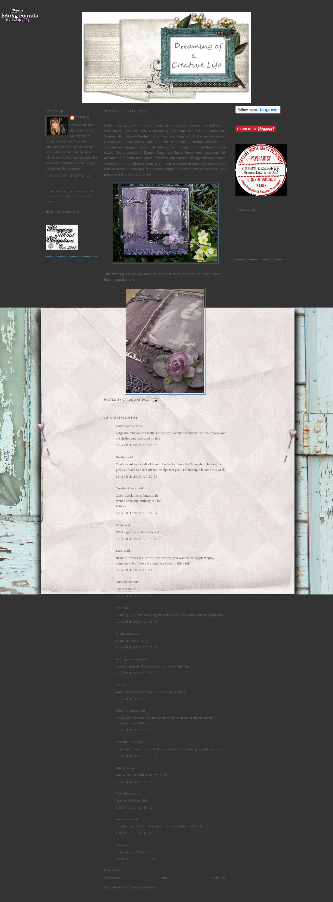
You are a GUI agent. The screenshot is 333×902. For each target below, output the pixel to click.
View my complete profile (68, 175)
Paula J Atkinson (127, 711)
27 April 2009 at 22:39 (137, 782)
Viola (120, 845)
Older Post (219, 878)
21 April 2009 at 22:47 (137, 539)
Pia (118, 685)
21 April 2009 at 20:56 (137, 476)
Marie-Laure (124, 793)
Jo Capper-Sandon (128, 659)
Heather (121, 457)
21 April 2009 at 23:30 (137, 596)
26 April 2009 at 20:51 (137, 756)
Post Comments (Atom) (139, 887)
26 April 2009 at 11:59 (137, 730)
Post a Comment (115, 870)
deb (118, 608)
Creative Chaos (126, 488)
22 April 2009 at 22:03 (137, 699)
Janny (120, 525)
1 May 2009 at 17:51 (134, 833)
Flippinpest (123, 633)
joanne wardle (125, 426)
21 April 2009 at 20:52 (137, 445)
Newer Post (112, 878)
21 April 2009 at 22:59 (137, 570)
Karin (120, 550)
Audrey (121, 767)
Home (166, 878)
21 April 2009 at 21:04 (137, 513)
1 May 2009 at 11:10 (134, 807)
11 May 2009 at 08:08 (135, 859)
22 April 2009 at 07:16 (137, 647)
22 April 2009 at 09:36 (137, 673)
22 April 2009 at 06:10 (137, 621)
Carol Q (82, 117)
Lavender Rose (126, 742)
